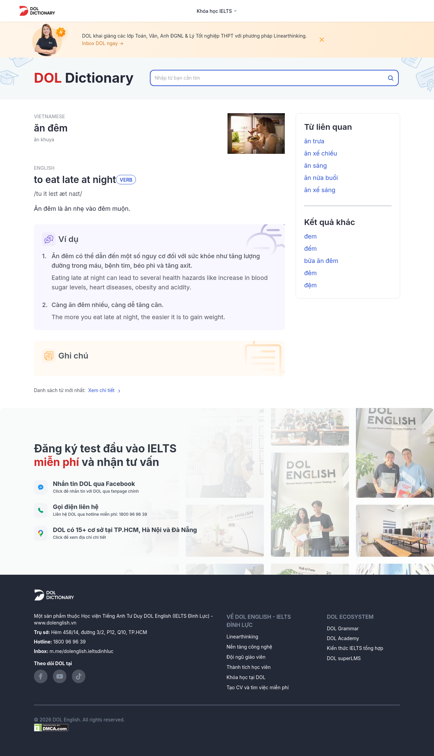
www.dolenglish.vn (55, 623)
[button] (159, 194)
